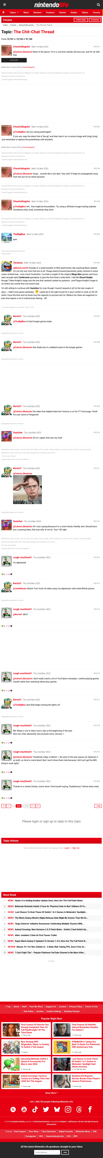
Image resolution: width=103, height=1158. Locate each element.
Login (66, 848)
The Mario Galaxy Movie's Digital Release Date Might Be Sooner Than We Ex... (48, 918)
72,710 (97, 432)
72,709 (97, 406)
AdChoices (72, 1122)
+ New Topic (81, 20)
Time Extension (48, 1131)
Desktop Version (72, 1011)
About (16, 1006)
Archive (40, 1011)
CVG (69, 1136)
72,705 (97, 234)
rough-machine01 (22, 557)
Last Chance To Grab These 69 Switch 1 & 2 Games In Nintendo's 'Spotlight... (47, 912)
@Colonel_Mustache (22, 52)
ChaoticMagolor (21, 46)
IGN (94, 1131)
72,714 (97, 583)
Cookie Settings (53, 1011)
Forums (7, 20)
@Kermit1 (17, 614)
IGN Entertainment (42, 1122)
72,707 (97, 316)
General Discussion (26, 25)
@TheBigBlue (19, 132)
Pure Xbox (33, 1131)
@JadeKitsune (20, 588)
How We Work (36, 1006)
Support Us (51, 1006)
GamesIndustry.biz (55, 1136)
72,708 (97, 342)
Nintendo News (83, 1131)
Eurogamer (31, 1136)
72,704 (97, 201)
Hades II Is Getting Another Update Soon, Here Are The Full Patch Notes (45, 900)
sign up (48, 821)
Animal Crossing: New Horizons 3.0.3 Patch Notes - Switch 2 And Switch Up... (48, 929)
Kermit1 (17, 316)
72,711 (97, 468)
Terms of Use (91, 1006)
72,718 (97, 725)
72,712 (97, 521)
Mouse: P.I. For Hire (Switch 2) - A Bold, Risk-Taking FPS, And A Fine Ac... (47, 947)
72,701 (97, 47)
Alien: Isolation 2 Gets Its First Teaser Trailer (32, 935)
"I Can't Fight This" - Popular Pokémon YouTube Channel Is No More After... (47, 952)
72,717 (97, 700)
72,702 (97, 127)
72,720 (97, 781)
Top (8, 1006)
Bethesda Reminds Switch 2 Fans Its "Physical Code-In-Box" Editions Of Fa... (47, 906)
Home (5, 25)
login (35, 821)
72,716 (97, 673)
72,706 (97, 263)
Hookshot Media (18, 1122)
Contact (62, 1006)
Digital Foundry (66, 1131)
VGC (41, 1136)
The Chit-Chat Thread (34, 31)
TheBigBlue (19, 234)
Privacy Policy (75, 1006)
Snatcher (18, 432)
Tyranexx (18, 262)
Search (95, 20)
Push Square (20, 1131)
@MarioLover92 (20, 268)
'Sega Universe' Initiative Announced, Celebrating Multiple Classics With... (46, 923)
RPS (75, 1136)
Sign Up (75, 848)
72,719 (97, 752)
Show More (51, 1093)
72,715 (97, 609)
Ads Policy (29, 1011)
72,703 (97, 168)
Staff (24, 1006)
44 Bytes (63, 1122)
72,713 (97, 557)
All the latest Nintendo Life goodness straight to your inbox (51, 1146)
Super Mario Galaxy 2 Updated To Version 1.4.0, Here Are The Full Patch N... (47, 941)
